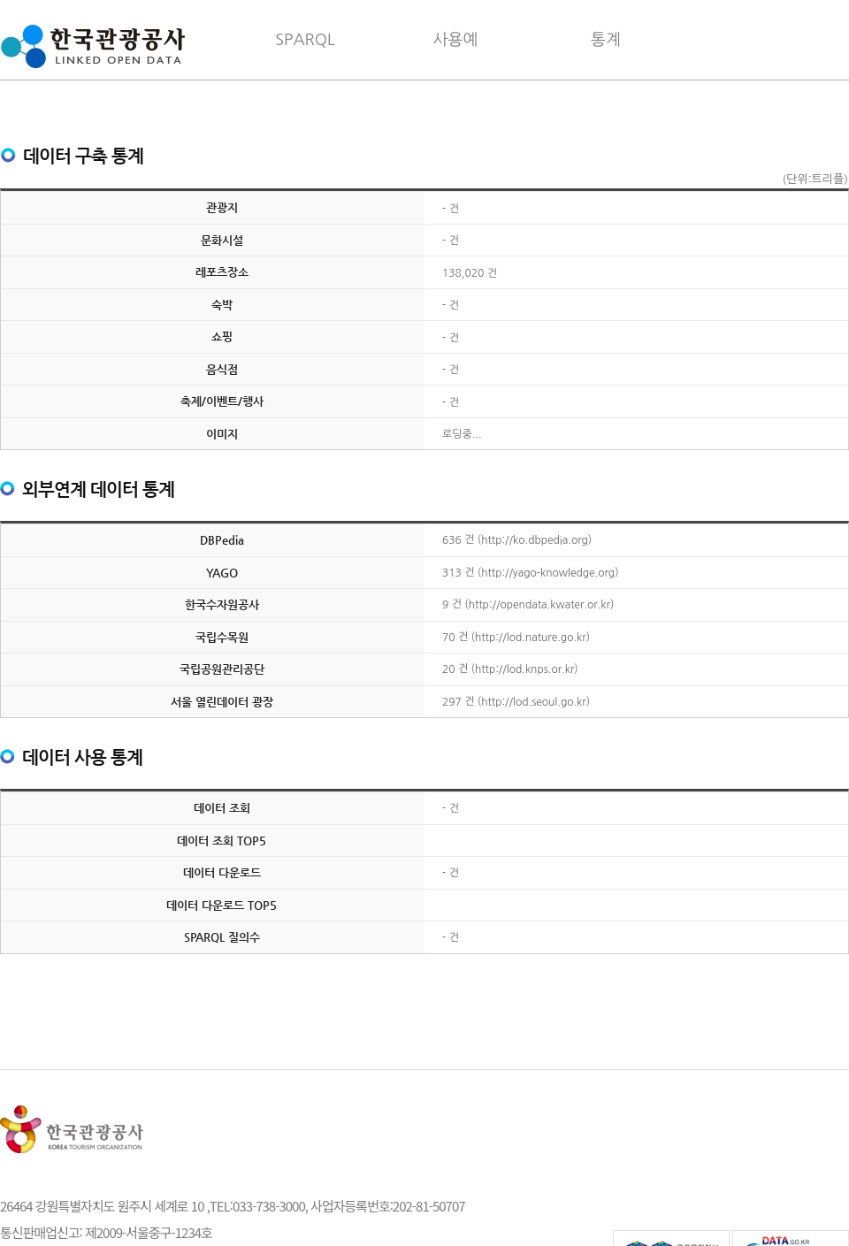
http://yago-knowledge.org (548, 573)
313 (452, 573)
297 (452, 702)
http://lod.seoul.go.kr (533, 702)
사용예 (455, 40)
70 (448, 637)
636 (452, 540)
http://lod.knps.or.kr (524, 669)
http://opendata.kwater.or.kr (539, 605)
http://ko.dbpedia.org (534, 540)
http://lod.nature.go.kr (530, 637)
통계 (606, 40)
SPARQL (304, 40)
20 (448, 669)
